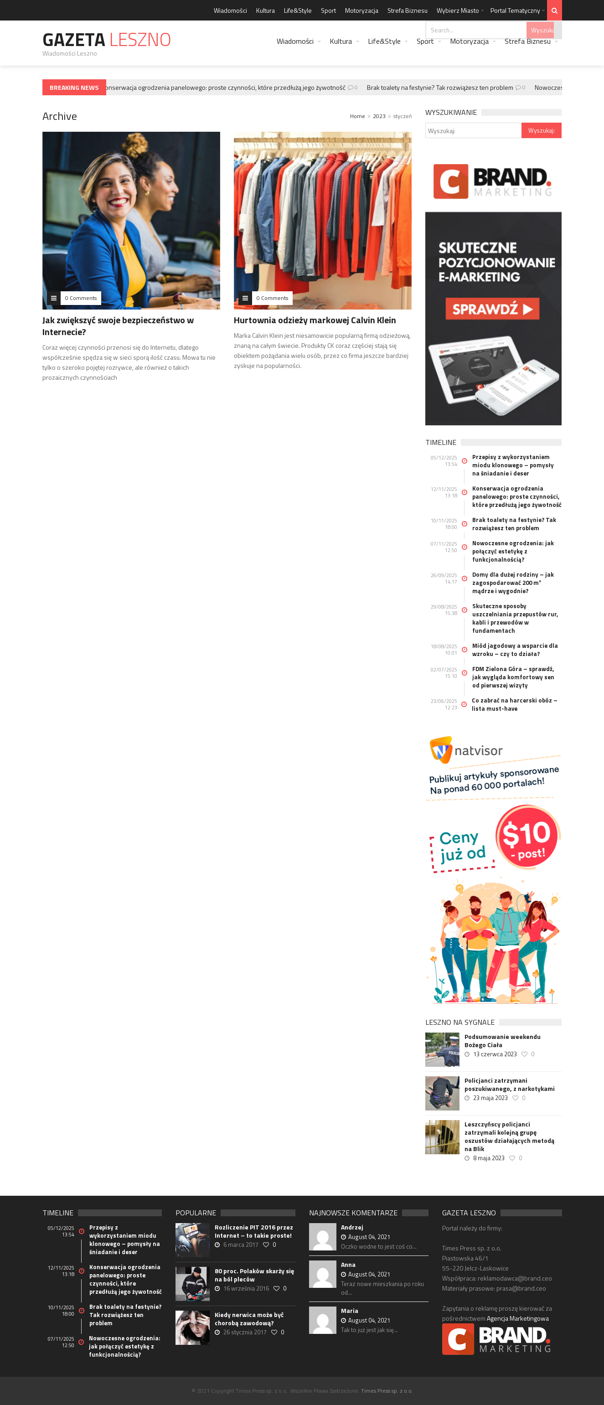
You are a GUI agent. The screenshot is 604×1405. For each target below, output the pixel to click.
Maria (349, 1310)
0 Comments (81, 298)
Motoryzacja (361, 10)
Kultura (265, 10)
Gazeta (106, 39)
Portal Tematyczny (515, 10)
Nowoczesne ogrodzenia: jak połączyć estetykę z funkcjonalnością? (513, 551)
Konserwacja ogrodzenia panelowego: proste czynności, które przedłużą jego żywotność (225, 87)
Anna (348, 1264)
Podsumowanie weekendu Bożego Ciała (503, 1041)
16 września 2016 (246, 1288)
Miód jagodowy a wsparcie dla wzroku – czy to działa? (515, 649)
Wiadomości (230, 10)
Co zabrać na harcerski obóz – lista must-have (515, 704)
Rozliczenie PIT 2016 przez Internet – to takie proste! (254, 1231)
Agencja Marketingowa (518, 1318)
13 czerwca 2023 (495, 1054)
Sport (328, 10)
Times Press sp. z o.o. (387, 1390)
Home (357, 116)
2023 (379, 116)
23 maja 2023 (490, 1097)
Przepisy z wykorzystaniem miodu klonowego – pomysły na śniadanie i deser (513, 465)
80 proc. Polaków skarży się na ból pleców (254, 1275)
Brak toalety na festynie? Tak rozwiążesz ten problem (442, 87)
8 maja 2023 (489, 1157)
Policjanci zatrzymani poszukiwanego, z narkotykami (510, 1084)
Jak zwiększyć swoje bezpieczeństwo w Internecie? (118, 326)
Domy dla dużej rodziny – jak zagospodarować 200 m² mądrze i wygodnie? (513, 582)
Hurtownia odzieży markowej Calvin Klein (315, 320)
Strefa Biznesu (407, 10)
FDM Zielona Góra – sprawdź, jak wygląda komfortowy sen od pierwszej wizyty (513, 677)
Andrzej (352, 1227)
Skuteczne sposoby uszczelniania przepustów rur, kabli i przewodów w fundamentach (515, 618)
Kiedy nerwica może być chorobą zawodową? (249, 1319)
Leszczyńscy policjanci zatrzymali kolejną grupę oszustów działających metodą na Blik (509, 1136)
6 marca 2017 (240, 1244)
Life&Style (298, 10)
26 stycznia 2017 (245, 1332)
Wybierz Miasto (458, 10)
